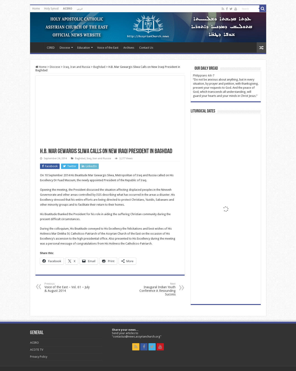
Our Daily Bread (206, 68)
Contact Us (146, 47)
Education (83, 47)
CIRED (51, 47)
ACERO (67, 8)
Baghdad (99, 67)
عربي (80, 8)
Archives (128, 47)
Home (36, 8)
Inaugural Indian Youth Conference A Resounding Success (152, 289)
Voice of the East (107, 47)
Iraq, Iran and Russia (76, 67)
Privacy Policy (38, 356)
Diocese (65, 47)
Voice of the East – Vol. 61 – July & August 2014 (68, 287)
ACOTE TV (36, 349)
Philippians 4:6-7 (203, 75)
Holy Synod (51, 8)
